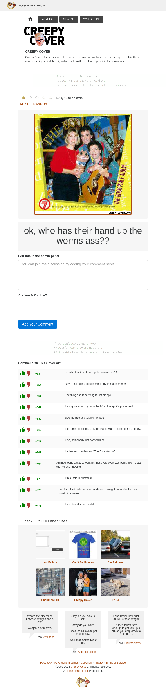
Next (24, 104)
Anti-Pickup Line (87, 651)
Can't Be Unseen (83, 562)
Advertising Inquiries (66, 662)
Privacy (99, 662)
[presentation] (52, 307)
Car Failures (115, 562)
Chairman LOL (50, 600)
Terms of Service (116, 662)
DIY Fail (115, 600)
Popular (48, 19)
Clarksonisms (132, 643)
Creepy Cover (83, 600)
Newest (68, 19)
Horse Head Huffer (77, 670)
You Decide (91, 19)
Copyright (86, 662)
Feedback (46, 662)
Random (40, 104)
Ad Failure (50, 562)
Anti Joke (48, 637)
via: (40, 637)
